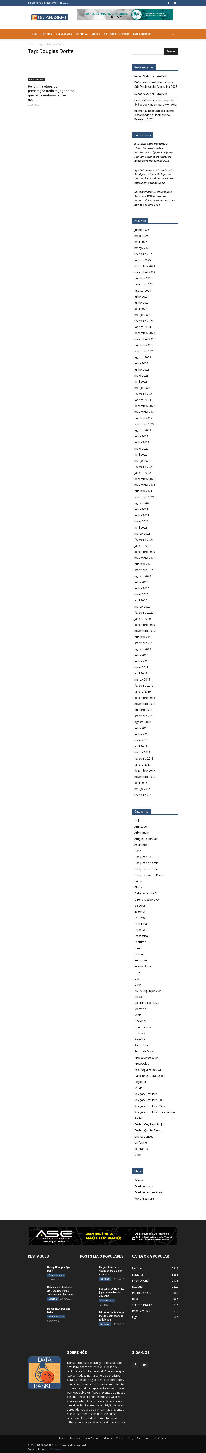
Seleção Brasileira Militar (150, 1106)
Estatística (141, 936)
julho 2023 (141, 363)
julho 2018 (141, 728)
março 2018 (142, 752)
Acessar (139, 1180)
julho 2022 (141, 436)
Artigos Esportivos (146, 839)
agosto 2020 (142, 576)
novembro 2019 (144, 631)
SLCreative (55, 1449)
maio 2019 (141, 667)
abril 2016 (140, 783)
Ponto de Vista (144, 1051)
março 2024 (142, 315)
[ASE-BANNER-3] (103, 1236)
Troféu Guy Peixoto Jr (148, 1124)
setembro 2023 (144, 351)
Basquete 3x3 (36, 79)
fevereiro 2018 (143, 758)
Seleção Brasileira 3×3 (148, 1100)
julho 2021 (141, 509)
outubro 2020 (143, 564)
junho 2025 (141, 230)
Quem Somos (64, 33)
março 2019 (142, 679)
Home (33, 33)
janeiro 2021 (142, 546)
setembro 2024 (144, 284)
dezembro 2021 (144, 479)
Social (138, 1118)
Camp (138, 881)
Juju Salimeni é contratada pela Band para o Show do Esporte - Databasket (153, 174)
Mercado (140, 1009)
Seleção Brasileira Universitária (154, 1112)
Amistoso (140, 826)
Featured (140, 942)
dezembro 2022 (144, 406)
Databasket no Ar (145, 893)
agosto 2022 (142, 430)
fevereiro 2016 (143, 795)
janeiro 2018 (142, 764)
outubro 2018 (143, 710)
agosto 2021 (142, 503)
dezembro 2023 (144, 333)
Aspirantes (141, 845)
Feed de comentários (148, 1192)
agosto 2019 (142, 649)
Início (31, 44)
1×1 (136, 820)
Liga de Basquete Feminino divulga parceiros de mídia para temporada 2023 (153, 157)
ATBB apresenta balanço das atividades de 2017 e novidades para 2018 (154, 200)
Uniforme (140, 1142)
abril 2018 (140, 746)
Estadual (140, 930)
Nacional (140, 1021)
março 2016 (142, 789)
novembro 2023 (144, 339)
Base (137, 851)
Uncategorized (143, 1136)
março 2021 (142, 533)
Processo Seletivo (146, 1057)
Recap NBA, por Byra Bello (151, 76)
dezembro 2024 (144, 266)
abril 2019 (140, 673)
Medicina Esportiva (146, 1003)
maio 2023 (141, 375)
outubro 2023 (143, 345)
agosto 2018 (142, 722)
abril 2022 (140, 454)
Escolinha (140, 924)
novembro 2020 (144, 558)
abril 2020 (140, 600)
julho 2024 (141, 296)
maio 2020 (141, 594)
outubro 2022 (143, 418)
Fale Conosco (142, 33)
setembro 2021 (144, 497)
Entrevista (140, 918)
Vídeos (96, 33)
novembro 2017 (144, 777)
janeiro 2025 (142, 260)
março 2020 (142, 606)
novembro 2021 (144, 485)
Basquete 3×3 (143, 857)
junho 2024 (141, 302)
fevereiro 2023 (143, 394)
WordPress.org (144, 1198)
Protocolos (141, 1063)
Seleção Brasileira (146, 1094)
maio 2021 (141, 521)
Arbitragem (141, 832)
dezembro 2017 (144, 770)
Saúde (138, 1088)
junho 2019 (141, 661)
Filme (137, 948)
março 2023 (142, 388)
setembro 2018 (144, 716)
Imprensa (140, 960)
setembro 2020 (144, 570)
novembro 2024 (144, 272)
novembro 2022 (144, 412)
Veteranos (141, 1149)
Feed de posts (143, 1186)
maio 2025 (141, 236)
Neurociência (143, 1027)
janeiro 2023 (142, 400)
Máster (139, 997)
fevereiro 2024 (143, 321)
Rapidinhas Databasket (149, 1076)
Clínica (138, 887)
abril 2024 (140, 309)
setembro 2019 (144, 643)
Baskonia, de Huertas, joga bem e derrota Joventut (111, 1292)
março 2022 (142, 461)
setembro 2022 (144, 424)
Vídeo (138, 1155)
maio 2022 (141, 448)
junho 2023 (141, 369)
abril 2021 (140, 527)
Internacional (142, 966)
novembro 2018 (144, 704)
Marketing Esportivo (147, 991)
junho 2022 (141, 442)
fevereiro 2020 (143, 612)
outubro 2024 (143, 278)
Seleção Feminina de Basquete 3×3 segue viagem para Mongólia (155, 102)
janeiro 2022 (142, 473)
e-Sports (140, 905)
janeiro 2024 (142, 327)
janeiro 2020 (142, 619)
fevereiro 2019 (143, 685)
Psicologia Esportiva (147, 1070)
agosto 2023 (142, 357)
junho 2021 (141, 515)
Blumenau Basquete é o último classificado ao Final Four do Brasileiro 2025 (154, 115)
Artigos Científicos (116, 33)
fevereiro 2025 (143, 254)
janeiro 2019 (142, 691)
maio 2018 (141, 740)
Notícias (46, 33)
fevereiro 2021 (143, 540)
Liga (137, 972)
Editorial (82, 33)
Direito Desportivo (146, 899)
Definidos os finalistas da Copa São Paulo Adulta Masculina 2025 (155, 84)
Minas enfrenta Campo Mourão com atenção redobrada (112, 1316)
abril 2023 (140, 382)
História (139, 954)
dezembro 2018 (144, 698)
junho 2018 (141, 734)
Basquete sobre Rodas (149, 875)
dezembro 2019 (144, 625)
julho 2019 (141, 655)
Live (137, 978)
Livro (137, 984)
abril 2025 (140, 242)
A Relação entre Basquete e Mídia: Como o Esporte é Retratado (151, 148)
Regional (140, 1082)
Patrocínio (141, 1045)
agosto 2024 (142, 290)
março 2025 (142, 248)
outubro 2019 (143, 637)
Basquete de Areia (146, 863)
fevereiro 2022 (143, 467)
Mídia (137, 1015)
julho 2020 (141, 582)
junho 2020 (141, 588)
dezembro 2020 (144, 552)
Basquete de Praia (146, 869)
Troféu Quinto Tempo (148, 1130)
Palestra (139, 1039)
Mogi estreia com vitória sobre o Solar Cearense (110, 1271)
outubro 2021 (143, 491)
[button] (173, 34)
